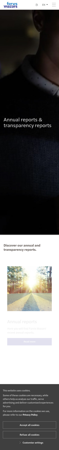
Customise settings (30, 442)
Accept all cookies (29, 425)
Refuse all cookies (29, 434)
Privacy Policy (30, 414)
